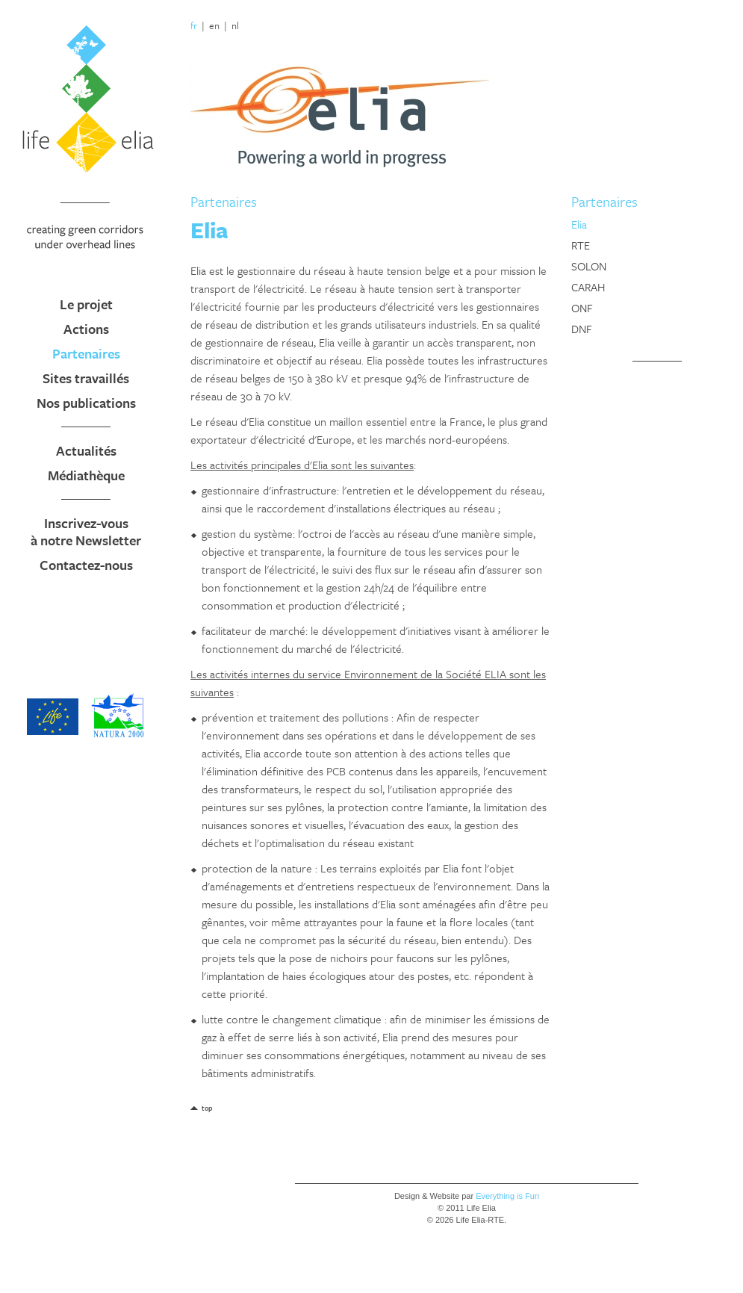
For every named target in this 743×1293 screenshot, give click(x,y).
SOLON (588, 266)
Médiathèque (86, 475)
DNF (581, 328)
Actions (86, 328)
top (207, 1108)
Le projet (86, 304)
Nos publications (86, 402)
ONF (582, 308)
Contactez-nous (86, 564)
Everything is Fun (507, 1195)
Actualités (86, 450)
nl (235, 25)
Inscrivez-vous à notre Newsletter (86, 531)
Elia (579, 224)
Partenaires (86, 353)
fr (193, 25)
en (214, 25)
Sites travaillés (86, 378)
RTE (580, 245)
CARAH (588, 287)
